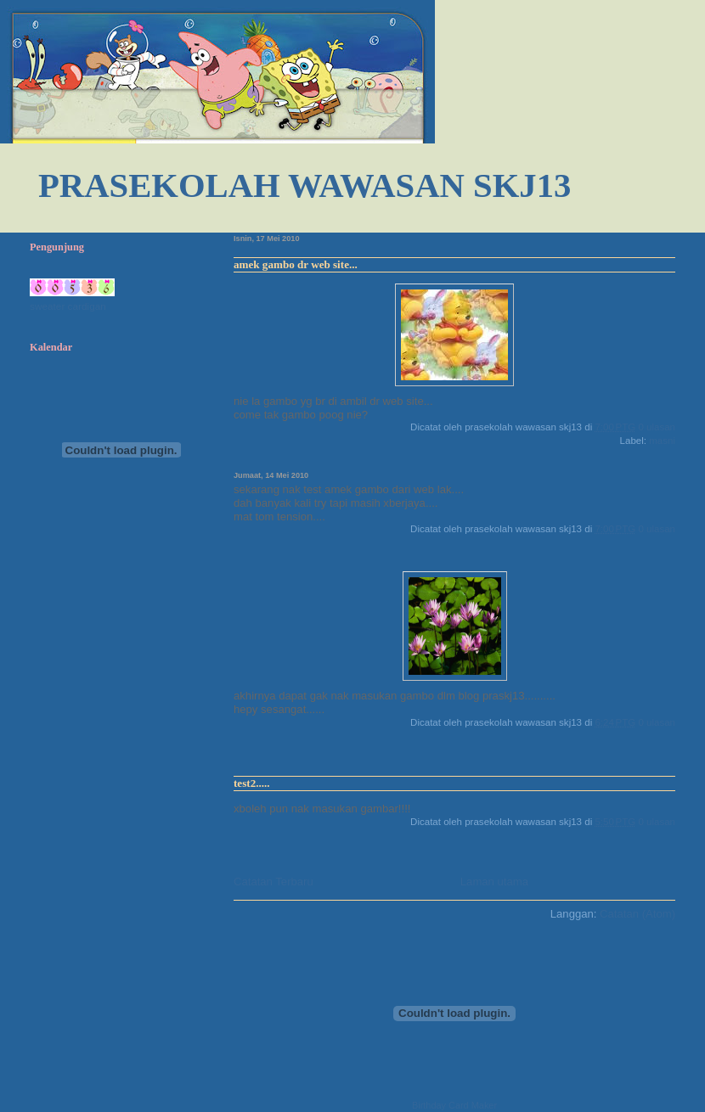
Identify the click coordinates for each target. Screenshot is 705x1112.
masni (662, 440)
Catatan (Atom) (637, 913)
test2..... (252, 783)
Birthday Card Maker (454, 1105)
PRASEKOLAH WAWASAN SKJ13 (304, 185)
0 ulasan (656, 427)
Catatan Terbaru (273, 881)
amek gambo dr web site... (296, 264)
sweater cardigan (68, 306)
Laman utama (494, 881)
